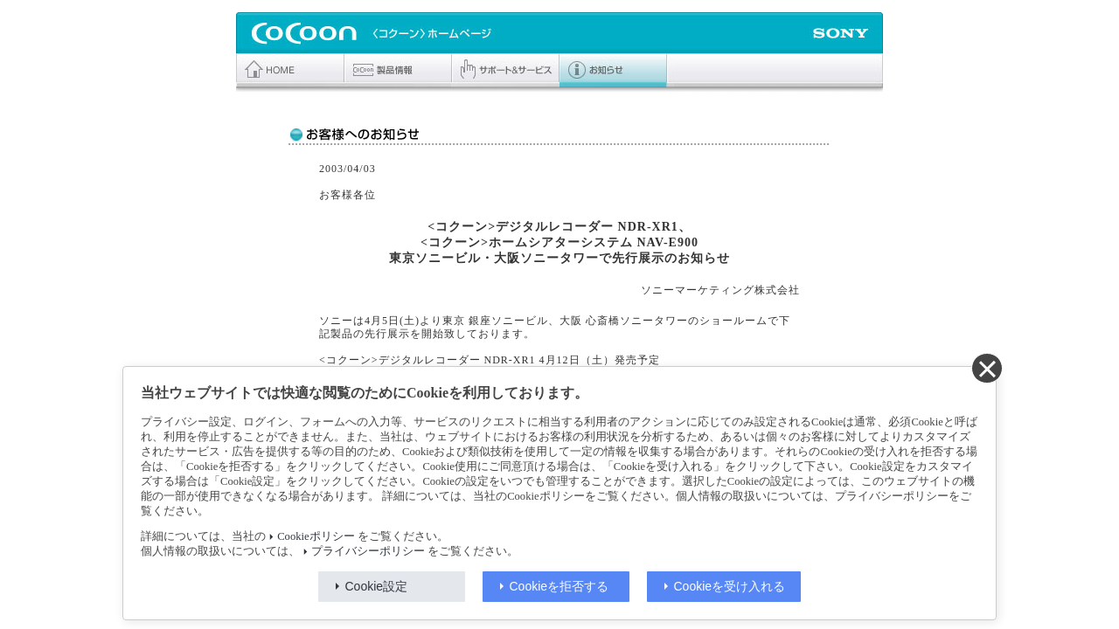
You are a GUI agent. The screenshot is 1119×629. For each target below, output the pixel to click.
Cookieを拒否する (559, 586)
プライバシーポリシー (368, 551)
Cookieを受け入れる (730, 586)
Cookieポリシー (315, 536)
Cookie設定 (376, 586)
